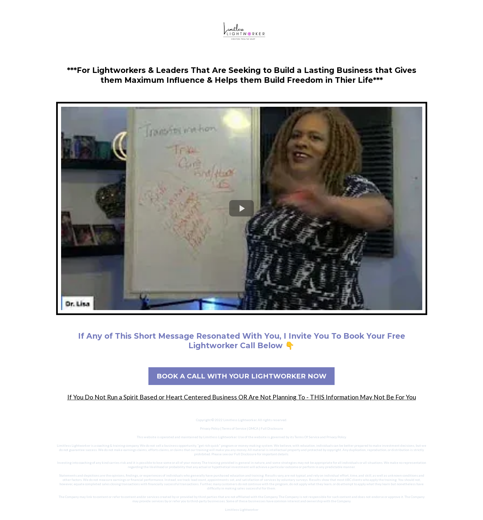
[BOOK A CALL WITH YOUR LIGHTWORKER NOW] (241, 376)
